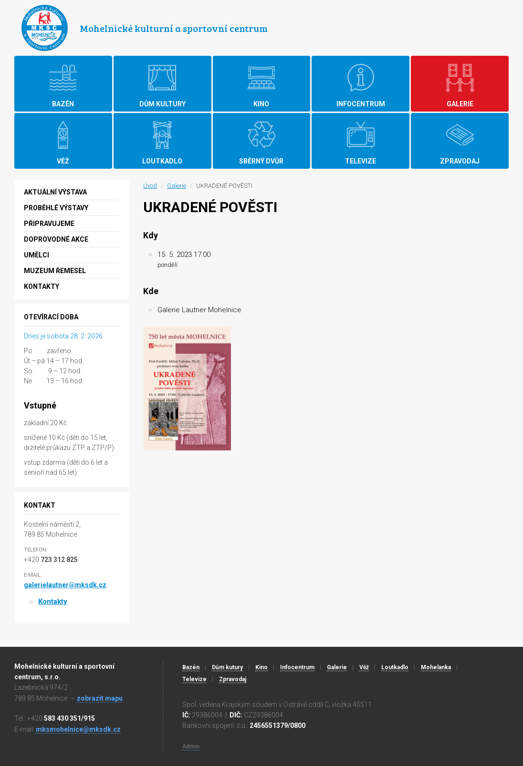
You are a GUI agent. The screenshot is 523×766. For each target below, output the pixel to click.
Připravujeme (49, 223)
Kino (261, 667)
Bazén (190, 667)
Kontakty (41, 286)
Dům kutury (227, 667)
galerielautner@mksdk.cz (65, 585)
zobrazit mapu (100, 698)
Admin (190, 746)
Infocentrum (297, 667)
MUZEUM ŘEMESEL (55, 271)
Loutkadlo (394, 667)
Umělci (36, 255)
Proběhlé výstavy (56, 208)
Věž (364, 667)
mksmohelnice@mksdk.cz (78, 729)
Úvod (150, 185)
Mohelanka (436, 667)
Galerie (176, 185)
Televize (194, 679)
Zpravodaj (232, 679)
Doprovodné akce (56, 239)
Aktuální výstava (55, 192)
